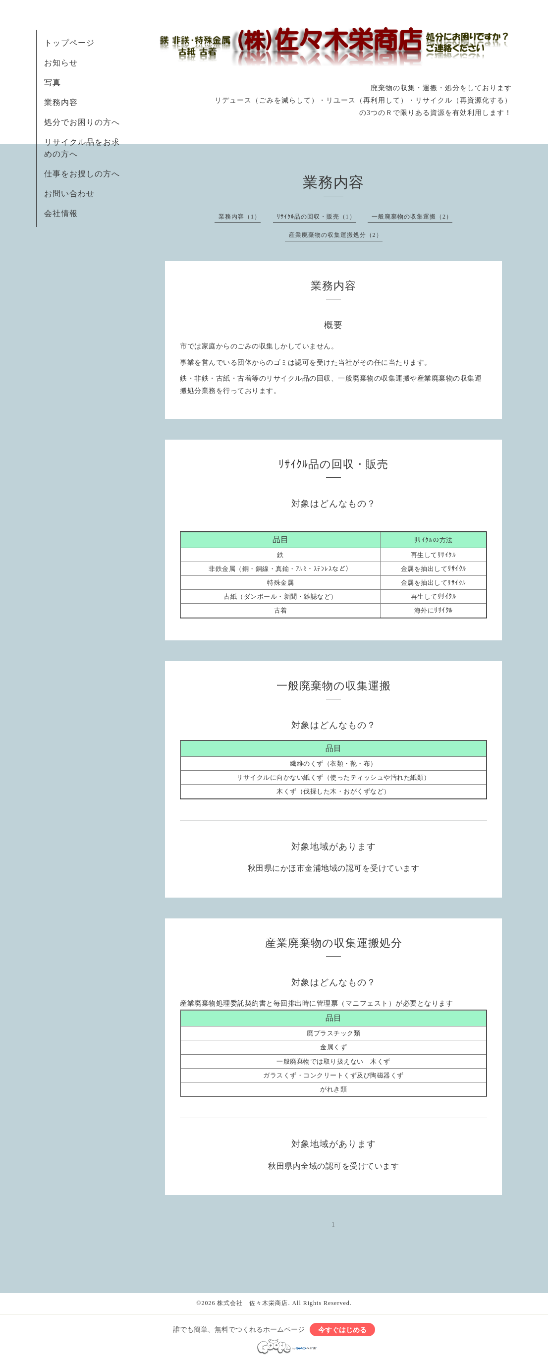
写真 (52, 82)
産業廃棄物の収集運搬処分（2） (336, 234)
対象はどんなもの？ (333, 504)
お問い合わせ (69, 193)
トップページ (69, 43)
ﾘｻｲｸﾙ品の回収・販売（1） (316, 216)
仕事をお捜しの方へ (82, 174)
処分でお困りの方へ (82, 122)
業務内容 (61, 102)
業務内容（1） (240, 216)
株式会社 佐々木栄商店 (252, 1303)
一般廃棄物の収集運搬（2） (412, 216)
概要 (333, 325)
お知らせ (61, 62)
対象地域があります (333, 847)
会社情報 (61, 213)
